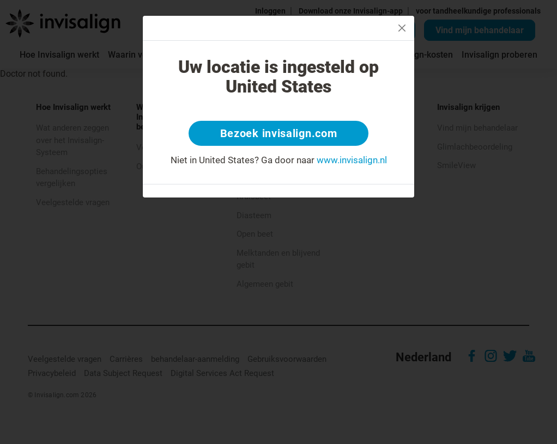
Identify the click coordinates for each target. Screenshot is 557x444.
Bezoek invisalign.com (278, 133)
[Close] (402, 28)
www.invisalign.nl (352, 160)
